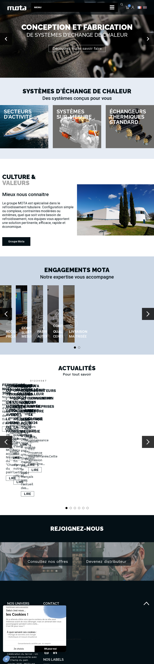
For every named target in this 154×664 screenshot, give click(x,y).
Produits (12, 576)
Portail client (14, 599)
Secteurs (12, 580)
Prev (6, 314)
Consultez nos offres (48, 529)
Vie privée (86, 607)
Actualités (13, 591)
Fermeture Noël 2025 (19, 422)
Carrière (12, 595)
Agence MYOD (140, 658)
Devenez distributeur (106, 529)
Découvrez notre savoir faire (77, 48)
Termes (96, 607)
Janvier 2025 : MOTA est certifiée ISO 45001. (127, 424)
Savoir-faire (13, 584)
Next (148, 314)
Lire (23, 442)
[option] (77, 39)
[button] (6, 39)
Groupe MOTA (15, 587)
